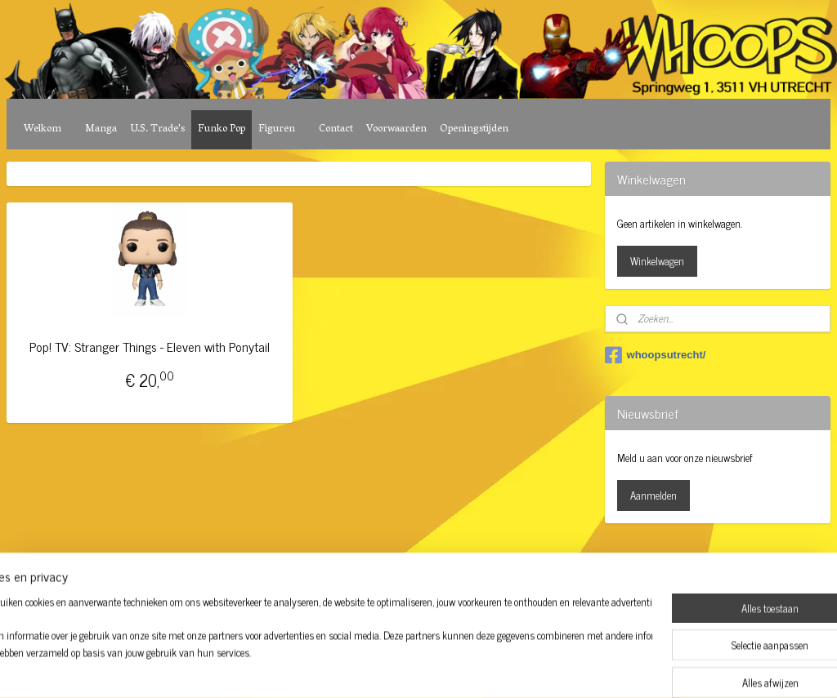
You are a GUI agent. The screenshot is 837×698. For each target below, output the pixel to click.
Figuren (276, 129)
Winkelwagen (657, 260)
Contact (336, 129)
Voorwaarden (396, 129)
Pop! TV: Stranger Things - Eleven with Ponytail (149, 346)
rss (397, 565)
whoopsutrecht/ (655, 355)
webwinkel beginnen (442, 565)
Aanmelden (653, 495)
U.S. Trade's (157, 129)
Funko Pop (221, 129)
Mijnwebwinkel (553, 565)
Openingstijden (474, 129)
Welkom (42, 129)
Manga (101, 129)
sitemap (373, 565)
